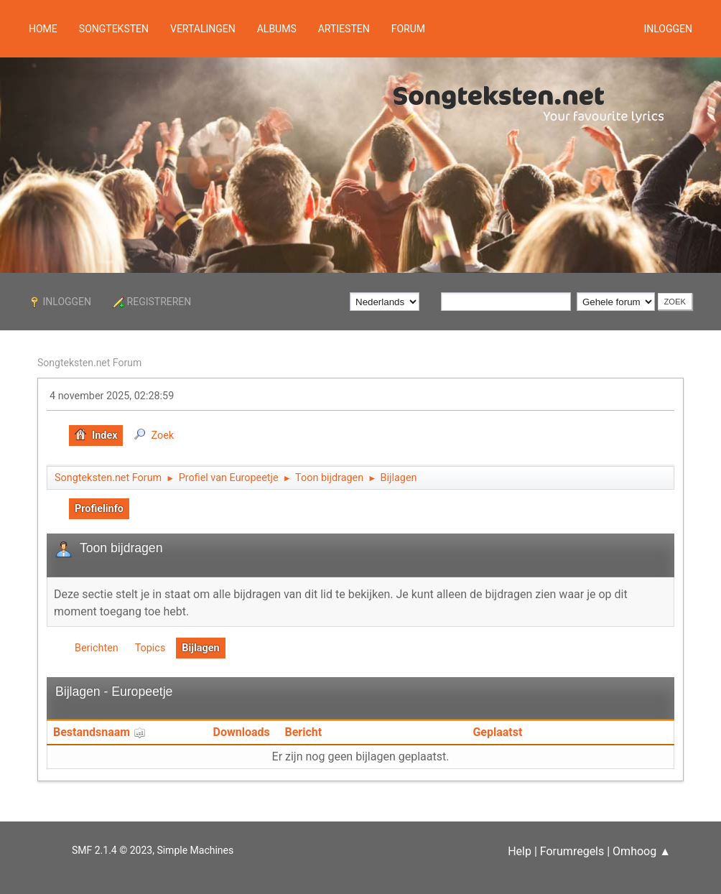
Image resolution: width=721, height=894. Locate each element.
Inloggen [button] (667, 28)
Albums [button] (277, 28)
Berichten (96, 648)
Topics (150, 648)
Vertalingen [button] (203, 28)
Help (519, 851)
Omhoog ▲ (642, 851)
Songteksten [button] (114, 28)
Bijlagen (200, 648)
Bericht (303, 732)
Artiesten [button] (344, 28)
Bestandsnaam (99, 732)
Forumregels (572, 851)
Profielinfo (99, 509)
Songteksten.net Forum (89, 362)
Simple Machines (195, 850)
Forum (408, 28)
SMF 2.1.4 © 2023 (112, 850)
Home (43, 28)
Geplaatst (497, 732)
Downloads (241, 732)
